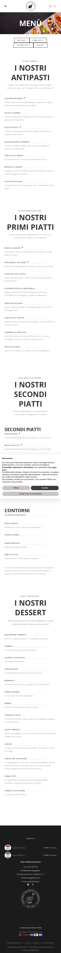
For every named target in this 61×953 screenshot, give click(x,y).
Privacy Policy (25, 925)
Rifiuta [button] (16, 488)
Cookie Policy (36, 925)
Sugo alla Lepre (18, 847)
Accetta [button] (45, 488)
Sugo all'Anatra (18, 855)
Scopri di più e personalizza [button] (30, 494)
